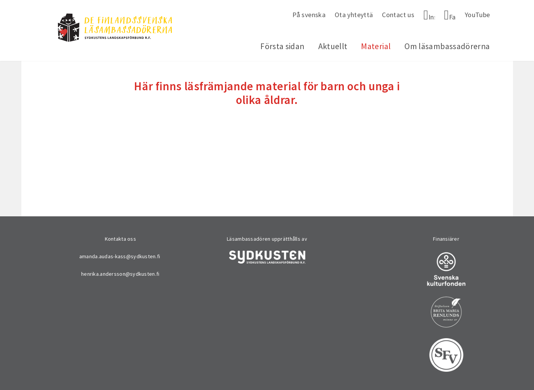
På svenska (309, 14)
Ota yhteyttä (354, 14)
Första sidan (282, 46)
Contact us (398, 14)
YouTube (477, 14)
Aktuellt (333, 46)
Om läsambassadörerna (447, 46)
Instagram (431, 17)
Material (376, 46)
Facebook (452, 17)
